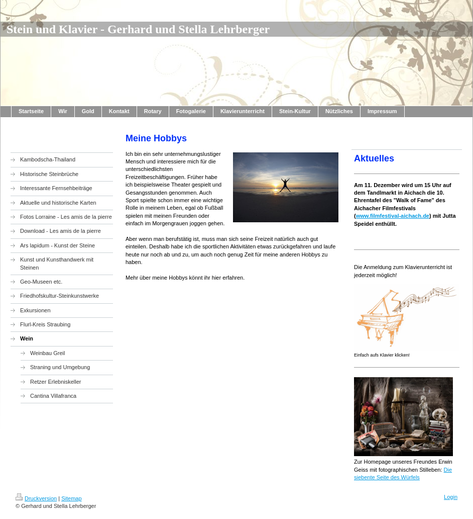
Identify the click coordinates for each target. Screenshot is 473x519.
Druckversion (36, 498)
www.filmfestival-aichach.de (392, 216)
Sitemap (71, 498)
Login (450, 497)
